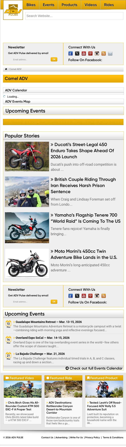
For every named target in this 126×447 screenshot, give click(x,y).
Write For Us (76, 437)
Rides (109, 5)
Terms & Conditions (113, 437)
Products (69, 5)
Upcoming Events (25, 314)
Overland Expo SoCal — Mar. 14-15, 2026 (41, 337)
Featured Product (102, 378)
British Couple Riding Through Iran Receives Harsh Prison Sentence (83, 185)
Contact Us (47, 437)
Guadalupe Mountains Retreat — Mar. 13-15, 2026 (47, 322)
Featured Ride (59, 378)
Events (48, 5)
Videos (91, 5)
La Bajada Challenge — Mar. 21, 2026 (39, 353)
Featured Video (20, 378)
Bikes (31, 5)
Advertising (62, 437)
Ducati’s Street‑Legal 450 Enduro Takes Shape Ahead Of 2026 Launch (82, 150)
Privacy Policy (92, 437)
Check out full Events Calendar (94, 368)
